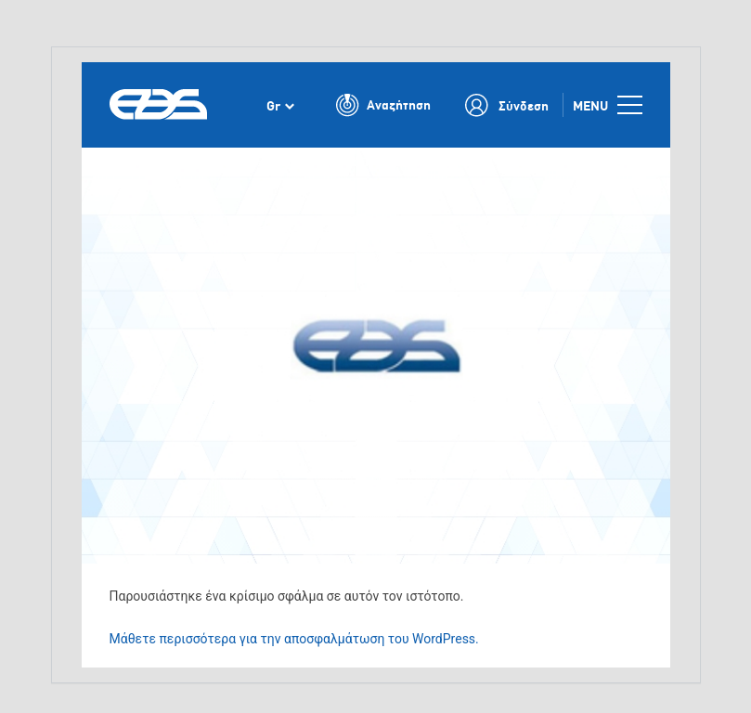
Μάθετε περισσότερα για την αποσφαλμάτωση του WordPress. (294, 638)
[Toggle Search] (383, 105)
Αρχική (128, 161)
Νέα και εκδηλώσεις (210, 161)
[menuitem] (280, 104)
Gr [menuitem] (273, 105)
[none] (280, 104)
